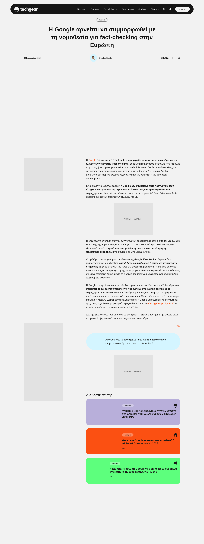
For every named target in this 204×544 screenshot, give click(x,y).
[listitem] (102, 254)
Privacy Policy (116, 334)
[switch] (134, 260)
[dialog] (102, 272)
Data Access (102, 334)
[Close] (147, 209)
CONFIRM (83, 325)
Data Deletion (87, 334)
